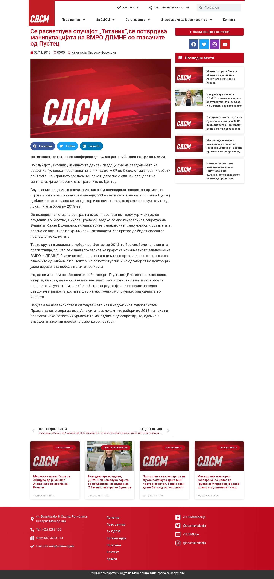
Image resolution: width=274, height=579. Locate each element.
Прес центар (74, 19)
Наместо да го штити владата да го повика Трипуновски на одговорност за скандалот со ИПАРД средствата (223, 171)
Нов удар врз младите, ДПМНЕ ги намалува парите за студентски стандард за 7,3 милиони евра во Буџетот (109, 482)
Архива (112, 559)
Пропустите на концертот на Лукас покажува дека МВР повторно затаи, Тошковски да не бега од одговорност (164, 482)
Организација (138, 19)
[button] (42, 146)
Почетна (113, 518)
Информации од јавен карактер (186, 19)
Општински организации (171, 7)
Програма (114, 545)
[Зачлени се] (119, 8)
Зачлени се (130, 7)
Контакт (229, 20)
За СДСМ (105, 19)
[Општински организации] (150, 8)
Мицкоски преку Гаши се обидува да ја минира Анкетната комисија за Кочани (51, 482)
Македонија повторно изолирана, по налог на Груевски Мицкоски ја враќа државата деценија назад (218, 482)
